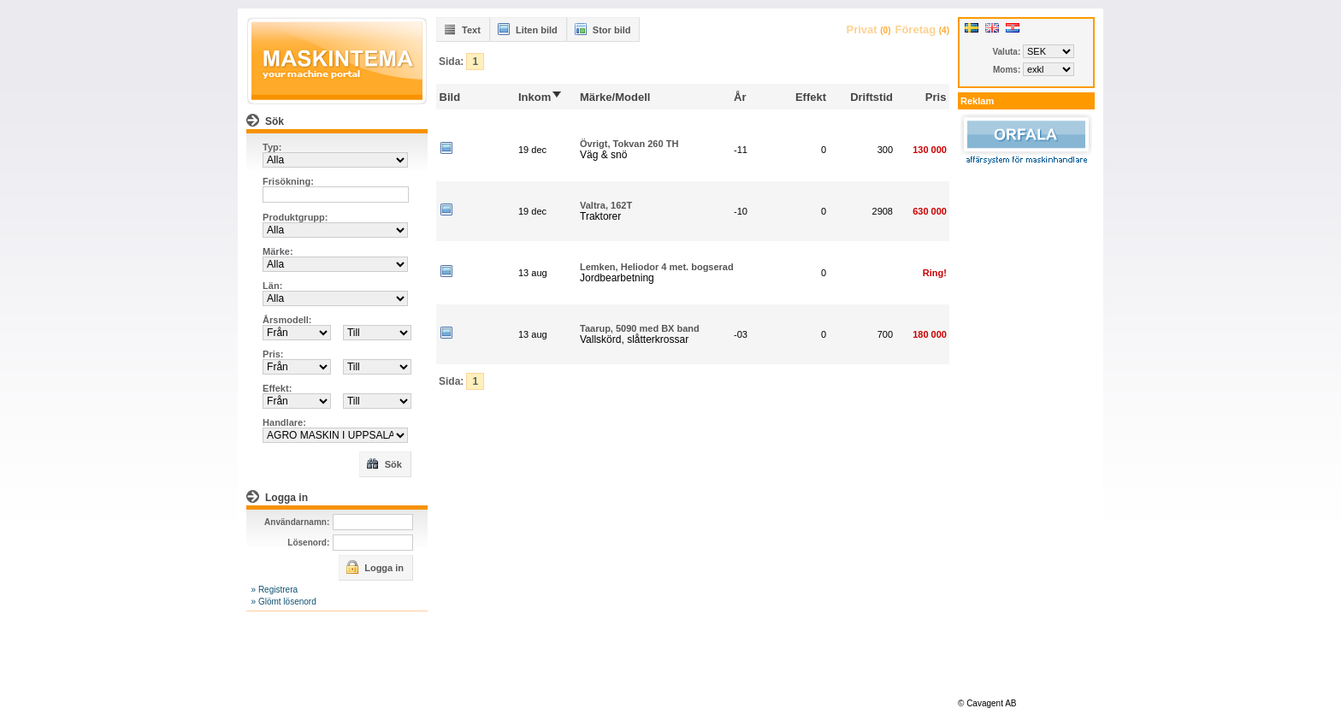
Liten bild (527, 29)
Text (462, 29)
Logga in (375, 567)
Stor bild (602, 29)
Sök (384, 463)
